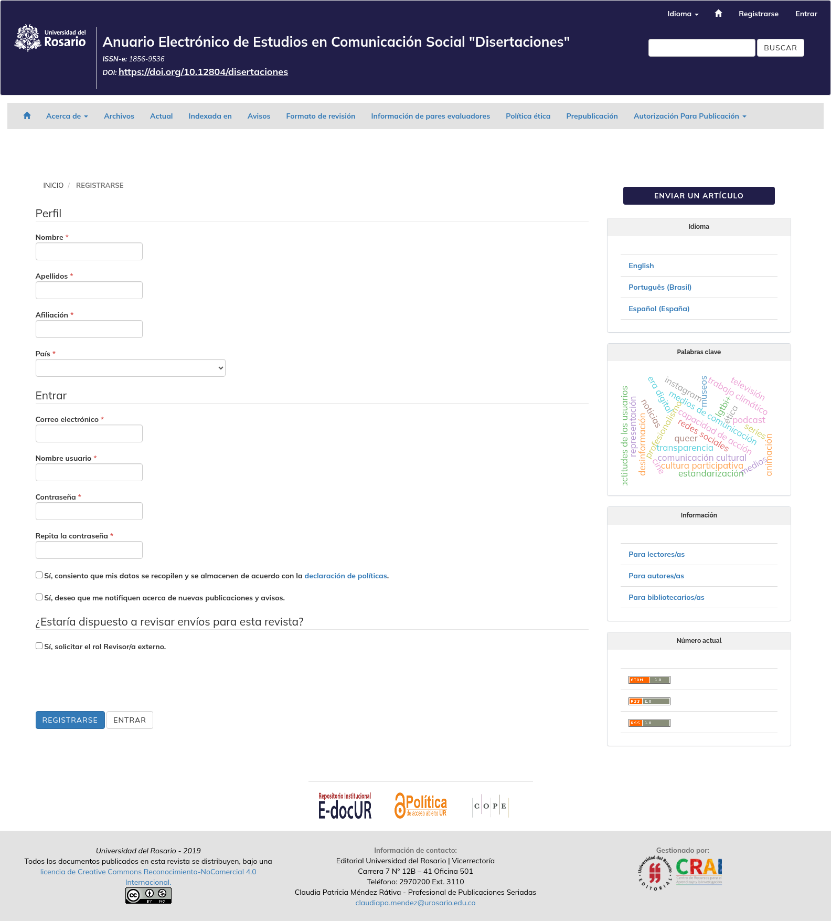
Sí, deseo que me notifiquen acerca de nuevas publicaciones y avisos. (160, 597)
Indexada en (209, 116)
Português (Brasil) (659, 287)
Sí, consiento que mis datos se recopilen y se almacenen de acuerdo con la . (212, 575)
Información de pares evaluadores (431, 116)
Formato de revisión (321, 116)
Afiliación (89, 324)
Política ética (528, 116)
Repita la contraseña (89, 545)
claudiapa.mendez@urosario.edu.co (416, 902)
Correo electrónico (89, 428)
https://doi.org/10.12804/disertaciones (203, 72)
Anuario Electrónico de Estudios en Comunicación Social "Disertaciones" (336, 41)
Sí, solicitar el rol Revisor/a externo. (101, 646)
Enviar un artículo (699, 195)
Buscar (780, 47)
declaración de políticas (346, 575)
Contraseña (89, 506)
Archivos (119, 116)
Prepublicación (592, 116)
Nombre (89, 246)
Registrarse (759, 13)
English (641, 265)
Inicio (54, 185)
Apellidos (89, 285)
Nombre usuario (89, 467)
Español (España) (659, 308)
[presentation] (115, 682)
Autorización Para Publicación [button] (690, 116)
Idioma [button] (683, 13)
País (131, 362)
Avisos (259, 116)
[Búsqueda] (701, 48)
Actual (161, 116)
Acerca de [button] (67, 116)
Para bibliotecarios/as (666, 597)
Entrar (806, 13)
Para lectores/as (656, 554)
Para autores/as (656, 575)
